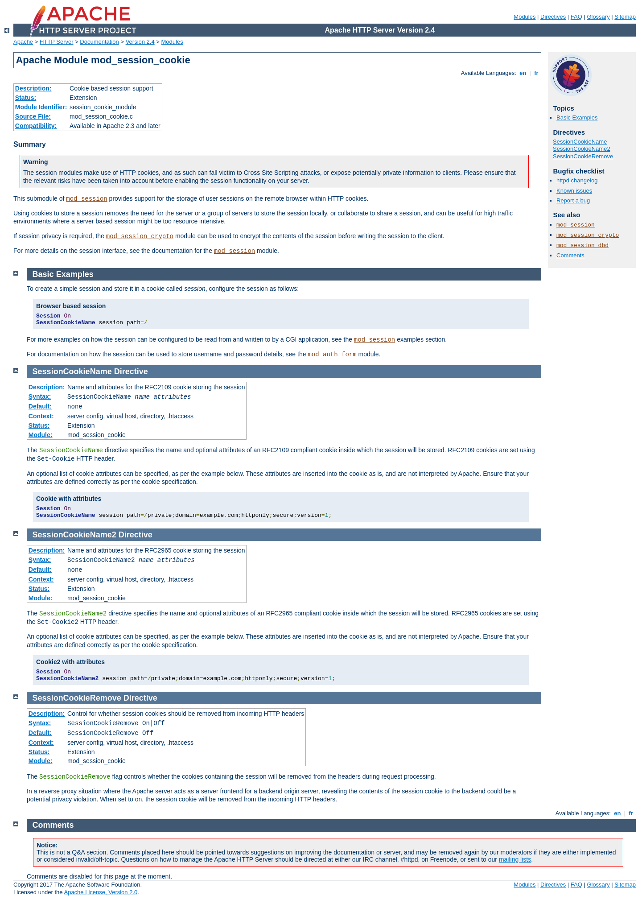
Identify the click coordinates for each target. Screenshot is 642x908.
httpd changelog (577, 180)
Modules (524, 16)
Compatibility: (36, 125)
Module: (41, 434)
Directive (131, 371)
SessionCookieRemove (583, 156)
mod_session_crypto (139, 236)
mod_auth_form (332, 354)
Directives (553, 16)
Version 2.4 (140, 41)
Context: (41, 416)
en (523, 73)
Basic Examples (576, 117)
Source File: (33, 116)
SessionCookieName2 (581, 148)
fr (536, 73)
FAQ (576, 16)
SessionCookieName (580, 141)
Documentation (99, 41)
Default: (40, 406)
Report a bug (573, 200)
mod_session (86, 198)
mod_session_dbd (582, 245)
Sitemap (625, 16)
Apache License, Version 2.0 (100, 892)
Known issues (574, 190)
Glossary (598, 16)
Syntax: (40, 396)
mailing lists (515, 859)
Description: (33, 88)
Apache (23, 41)
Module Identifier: (41, 107)
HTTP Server (57, 41)
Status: (25, 97)
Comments (570, 255)
